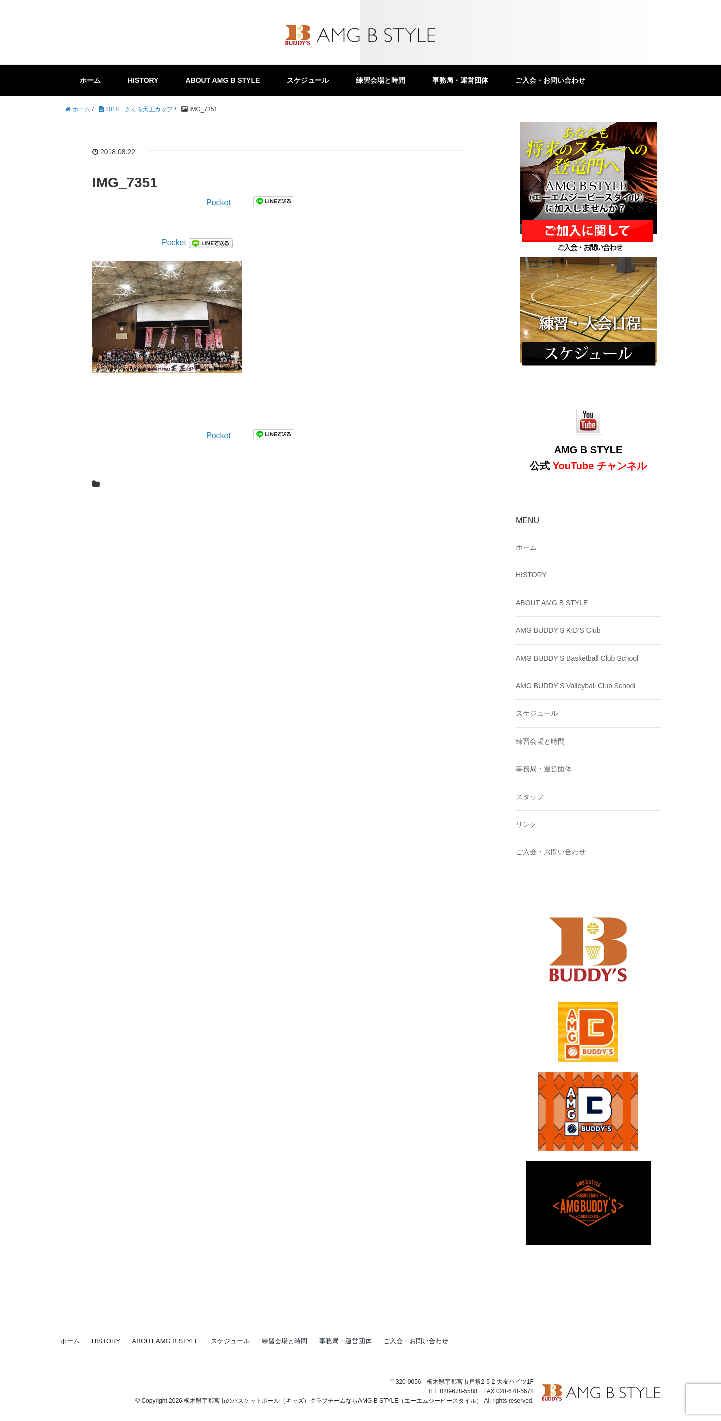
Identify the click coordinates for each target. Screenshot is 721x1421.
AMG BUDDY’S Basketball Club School (577, 658)
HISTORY (143, 80)
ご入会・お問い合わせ (550, 80)
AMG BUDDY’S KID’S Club (558, 630)
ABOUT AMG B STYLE (222, 80)
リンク (526, 824)
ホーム (90, 80)
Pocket (218, 202)
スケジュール (308, 80)
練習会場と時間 (380, 80)
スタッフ (530, 797)
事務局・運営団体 (460, 80)
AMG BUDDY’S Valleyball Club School (575, 686)
